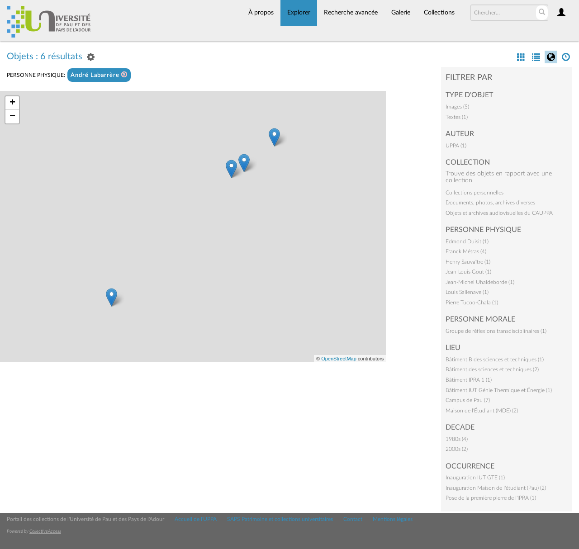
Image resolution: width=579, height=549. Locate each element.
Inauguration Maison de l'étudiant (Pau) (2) (496, 488)
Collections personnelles (474, 192)
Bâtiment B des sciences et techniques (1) (495, 359)
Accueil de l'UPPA (196, 519)
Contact (352, 519)
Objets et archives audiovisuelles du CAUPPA (499, 213)
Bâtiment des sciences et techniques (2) (492, 369)
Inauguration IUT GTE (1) (475, 477)
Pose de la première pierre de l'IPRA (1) (491, 498)
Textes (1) (457, 117)
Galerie (400, 12)
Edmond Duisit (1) (467, 241)
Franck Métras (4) (466, 251)
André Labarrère (99, 74)
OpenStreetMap (338, 358)
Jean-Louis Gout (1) (468, 271)
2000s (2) (457, 449)
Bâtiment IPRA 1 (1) (469, 380)
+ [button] (12, 103)
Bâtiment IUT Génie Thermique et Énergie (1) (499, 390)
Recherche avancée (351, 12)
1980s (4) (457, 439)
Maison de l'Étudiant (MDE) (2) (482, 410)
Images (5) (457, 106)
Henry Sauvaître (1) (468, 262)
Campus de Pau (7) (468, 400)
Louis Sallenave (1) (467, 292)
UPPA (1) (456, 145)
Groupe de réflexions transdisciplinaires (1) (496, 331)
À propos (261, 12)
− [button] (12, 116)
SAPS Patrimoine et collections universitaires (280, 519)
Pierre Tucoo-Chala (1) (472, 302)
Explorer (298, 12)
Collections (439, 12)
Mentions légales (393, 519)
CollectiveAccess (45, 531)
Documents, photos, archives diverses (490, 202)
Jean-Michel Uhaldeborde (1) (480, 282)
